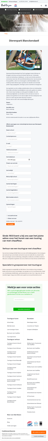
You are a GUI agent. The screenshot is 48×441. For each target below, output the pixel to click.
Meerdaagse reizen (32, 322)
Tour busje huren (11, 336)
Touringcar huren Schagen (14, 364)
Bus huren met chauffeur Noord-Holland (33, 383)
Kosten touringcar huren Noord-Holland (13, 380)
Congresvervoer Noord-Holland (33, 374)
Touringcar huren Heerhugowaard (11, 352)
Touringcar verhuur (13, 339)
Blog (8, 422)
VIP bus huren (30, 396)
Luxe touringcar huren (13, 329)
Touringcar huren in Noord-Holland (14, 343)
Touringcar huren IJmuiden (14, 388)
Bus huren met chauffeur (13, 333)
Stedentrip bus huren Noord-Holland (32, 352)
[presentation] (22, 304)
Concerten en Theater (33, 326)
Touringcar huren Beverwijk (14, 360)
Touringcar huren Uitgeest (14, 397)
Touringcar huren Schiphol (14, 372)
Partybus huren (31, 412)
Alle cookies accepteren (39, 432)
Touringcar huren (12, 318)
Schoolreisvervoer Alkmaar (34, 403)
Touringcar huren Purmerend (11, 368)
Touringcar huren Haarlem (14, 357)
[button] (36, 67)
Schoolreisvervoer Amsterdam (32, 388)
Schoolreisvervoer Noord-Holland (34, 362)
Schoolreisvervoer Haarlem (34, 392)
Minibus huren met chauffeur (34, 367)
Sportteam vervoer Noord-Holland (34, 357)
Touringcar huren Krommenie (11, 392)
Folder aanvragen (11, 425)
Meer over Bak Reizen (14, 415)
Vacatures (9, 418)
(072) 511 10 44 (23, 1)
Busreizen (30, 318)
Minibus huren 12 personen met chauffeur (34, 407)
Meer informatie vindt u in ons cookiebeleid (11, 438)
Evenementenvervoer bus (34, 400)
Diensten (30, 339)
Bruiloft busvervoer (32, 379)
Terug (5, 33)
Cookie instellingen (39, 436)
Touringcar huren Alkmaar (14, 348)
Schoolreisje (10, 322)
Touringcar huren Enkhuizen (14, 384)
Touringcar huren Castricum (14, 376)
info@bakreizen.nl (33, 1)
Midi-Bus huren (11, 326)
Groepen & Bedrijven (32, 329)
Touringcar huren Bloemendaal (11, 401)
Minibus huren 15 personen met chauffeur (34, 343)
